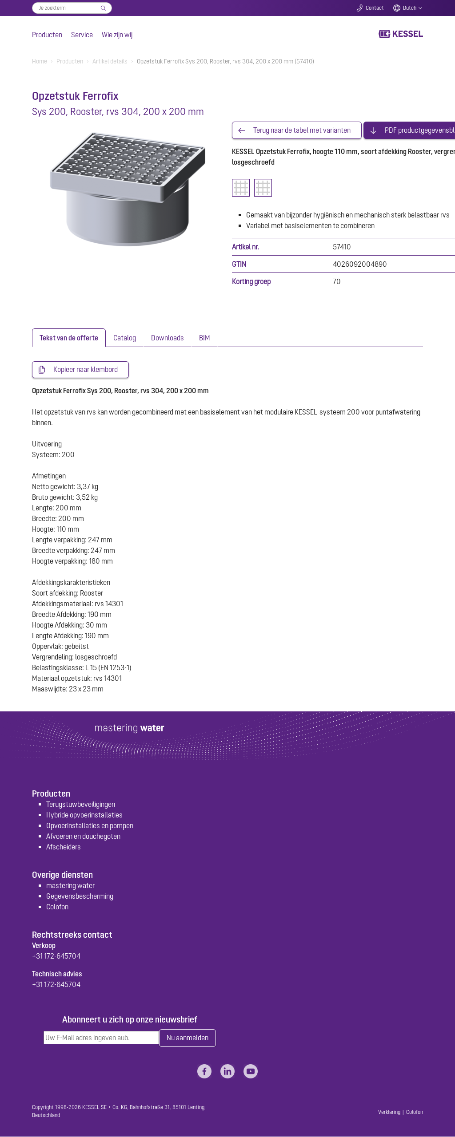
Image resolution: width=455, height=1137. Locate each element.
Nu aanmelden (187, 1038)
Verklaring (389, 1112)
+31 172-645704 (56, 956)
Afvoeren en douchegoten (83, 836)
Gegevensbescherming (79, 896)
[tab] (69, 338)
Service (82, 35)
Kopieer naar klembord (85, 370)
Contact (375, 8)
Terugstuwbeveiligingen (80, 804)
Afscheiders (63, 847)
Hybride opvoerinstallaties (84, 815)
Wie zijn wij (117, 35)
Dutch (409, 8)
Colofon (57, 907)
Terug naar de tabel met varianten (302, 130)
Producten (47, 35)
